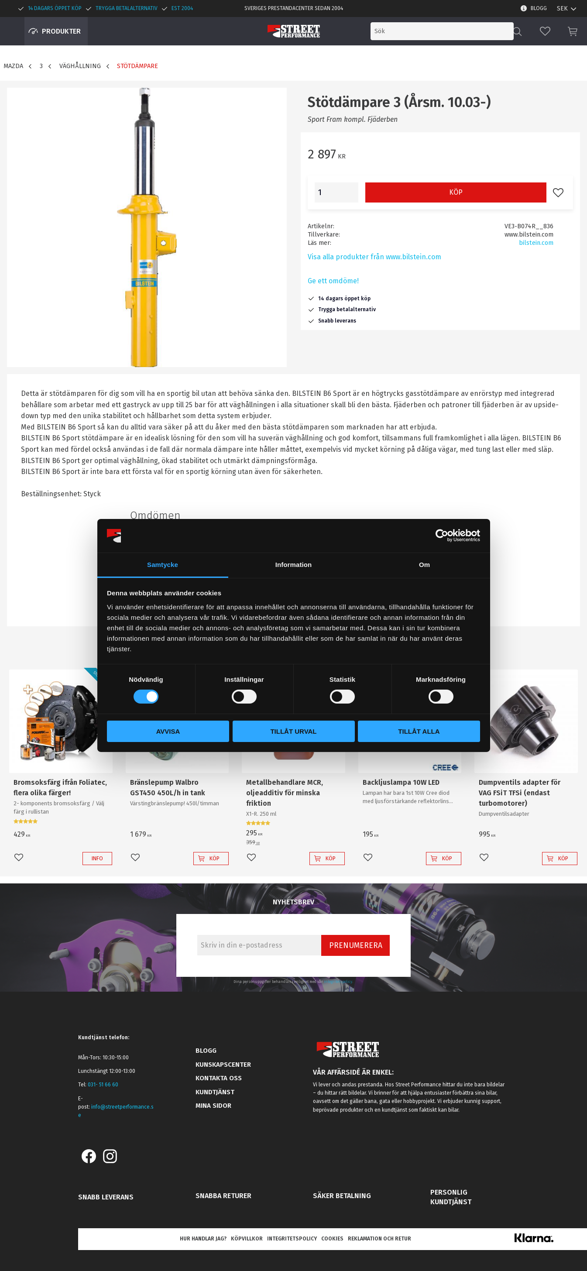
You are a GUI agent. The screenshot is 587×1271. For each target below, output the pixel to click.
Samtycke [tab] (162, 564)
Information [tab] (293, 564)
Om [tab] (424, 564)
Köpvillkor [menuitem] (247, 1239)
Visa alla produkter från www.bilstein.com (374, 257)
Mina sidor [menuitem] (213, 1106)
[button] (545, 31)
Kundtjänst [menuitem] (215, 1092)
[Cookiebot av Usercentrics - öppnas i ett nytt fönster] (442, 535)
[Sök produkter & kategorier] (442, 31)
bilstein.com (536, 243)
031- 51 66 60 (103, 1085)
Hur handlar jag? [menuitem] (203, 1239)
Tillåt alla (418, 731)
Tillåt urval (293, 731)
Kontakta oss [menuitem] (219, 1078)
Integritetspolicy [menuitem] (292, 1239)
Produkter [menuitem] (61, 31)
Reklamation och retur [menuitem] (379, 1239)
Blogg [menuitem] (539, 8)
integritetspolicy (338, 981)
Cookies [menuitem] (332, 1239)
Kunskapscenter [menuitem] (223, 1064)
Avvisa (168, 731)
